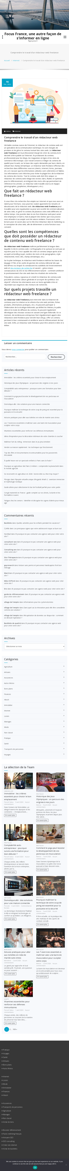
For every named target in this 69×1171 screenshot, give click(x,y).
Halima (7, 131)
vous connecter (18, 349)
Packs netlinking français (12, 1134)
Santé (6, 743)
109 (14, 1029)
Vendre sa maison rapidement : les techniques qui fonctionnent (28, 447)
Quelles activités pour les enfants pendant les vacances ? (38, 523)
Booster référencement (12, 1130)
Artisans (7, 672)
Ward (6, 573)
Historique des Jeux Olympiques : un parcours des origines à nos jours (31, 383)
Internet (16, 60)
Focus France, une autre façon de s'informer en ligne (32, 36)
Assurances (8, 678)
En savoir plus (10, 815)
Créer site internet (10, 1145)
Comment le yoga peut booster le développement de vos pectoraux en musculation (50, 851)
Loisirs (6, 716)
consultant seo (10, 542)
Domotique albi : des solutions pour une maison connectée (27, 404)
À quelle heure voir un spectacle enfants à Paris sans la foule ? (28, 460)
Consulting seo (10, 550)
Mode (6, 727)
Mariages (7, 722)
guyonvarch (9, 565)
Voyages (7, 754)
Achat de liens (8, 1122)
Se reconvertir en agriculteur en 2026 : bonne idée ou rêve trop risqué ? (31, 474)
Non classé (8, 733)
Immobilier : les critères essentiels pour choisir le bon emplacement (30, 377)
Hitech (6, 700)
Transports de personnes (14, 749)
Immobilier (8, 705)
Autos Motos (9, 683)
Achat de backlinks (10, 1149)
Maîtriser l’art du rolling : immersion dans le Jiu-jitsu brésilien (27, 442)
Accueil (7, 60)
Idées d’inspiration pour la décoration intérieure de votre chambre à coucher (33, 436)
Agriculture (8, 667)
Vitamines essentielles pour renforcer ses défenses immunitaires (29, 431)
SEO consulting (8, 1141)
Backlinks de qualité (12, 623)
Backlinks (8, 523)
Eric (5, 589)
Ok (35, 1167)
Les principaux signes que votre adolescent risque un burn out (38, 528)
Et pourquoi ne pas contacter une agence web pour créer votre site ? (38, 589)
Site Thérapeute (11, 557)
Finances (7, 694)
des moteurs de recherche (21, 268)
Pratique (7, 738)
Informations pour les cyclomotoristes (38, 602)
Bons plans (8, 689)
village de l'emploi (11, 602)
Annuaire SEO (8, 1137)
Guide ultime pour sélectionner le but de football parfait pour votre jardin (32, 487)
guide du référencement (14, 594)
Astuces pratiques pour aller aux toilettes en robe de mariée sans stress (31, 417)
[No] (66, 1165)
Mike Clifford (9, 581)
